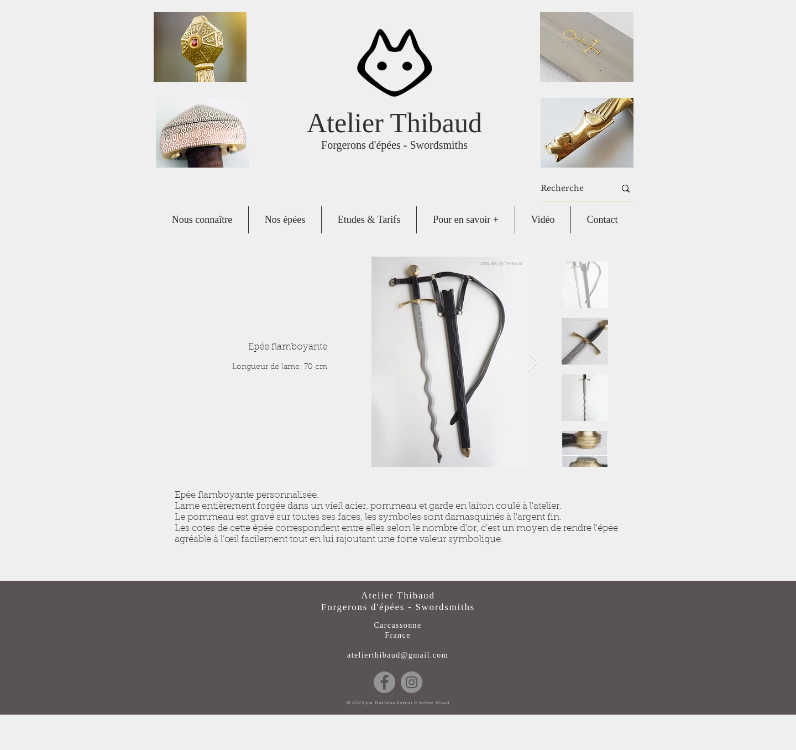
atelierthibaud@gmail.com (397, 655)
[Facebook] (384, 682)
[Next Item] (532, 362)
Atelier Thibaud (394, 122)
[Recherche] (570, 188)
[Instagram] (411, 682)
